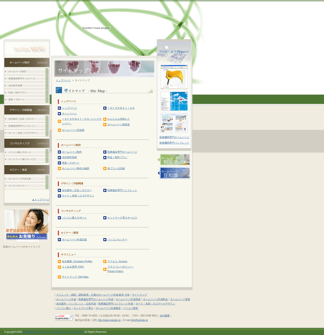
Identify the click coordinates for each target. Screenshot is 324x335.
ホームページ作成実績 (128, 299)
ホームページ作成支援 (74, 239)
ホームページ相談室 (118, 124)
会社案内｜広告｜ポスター (77, 190)
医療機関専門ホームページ (174, 137)
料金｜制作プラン (117, 157)
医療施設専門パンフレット (122, 190)
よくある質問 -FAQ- (73, 266)
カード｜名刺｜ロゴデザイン (78, 195)
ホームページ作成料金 (155, 299)
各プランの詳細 (116, 168)
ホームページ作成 (66, 299)
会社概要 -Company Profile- (77, 261)
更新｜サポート (70, 162)
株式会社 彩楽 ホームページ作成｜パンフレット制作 (53, 331)
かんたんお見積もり (118, 119)
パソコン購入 (63, 308)
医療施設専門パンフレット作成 (115, 303)
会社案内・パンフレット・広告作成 (76, 303)
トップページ (63, 80)
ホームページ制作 (72, 151)
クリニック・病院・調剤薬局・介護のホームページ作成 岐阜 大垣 (93, 294)
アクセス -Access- (117, 261)
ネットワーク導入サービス (122, 217)
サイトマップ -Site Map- (75, 276)
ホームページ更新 (180, 299)
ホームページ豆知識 (73, 130)
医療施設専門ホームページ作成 (96, 299)
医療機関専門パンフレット (174, 142)
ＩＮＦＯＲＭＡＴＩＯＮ (121, 108)
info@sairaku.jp (139, 320)
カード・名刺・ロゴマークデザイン (155, 303)
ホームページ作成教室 (108, 308)
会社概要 (165, 315)
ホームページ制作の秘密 (75, 168)
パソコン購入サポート (74, 217)
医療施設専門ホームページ (122, 151)
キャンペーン (69, 113)
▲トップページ (40, 199)
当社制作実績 (69, 157)
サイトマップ (139, 294)
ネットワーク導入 (83, 308)
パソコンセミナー (117, 239)
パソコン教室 (130, 308)
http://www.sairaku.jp (109, 320)
